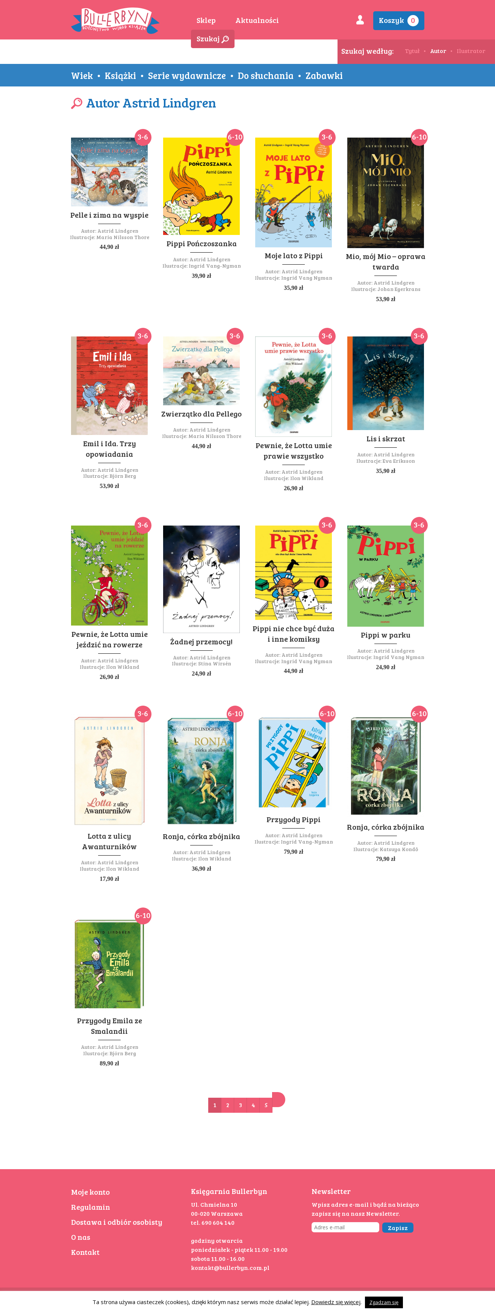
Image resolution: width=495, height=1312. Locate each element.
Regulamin (90, 1206)
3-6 (143, 136)
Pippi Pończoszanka (202, 243)
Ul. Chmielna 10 (214, 1204)
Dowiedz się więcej (335, 1302)
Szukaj (213, 38)
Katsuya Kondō (399, 849)
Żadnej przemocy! (201, 641)
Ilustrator (471, 51)
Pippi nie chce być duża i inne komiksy (294, 633)
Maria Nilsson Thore (122, 237)
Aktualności (257, 20)
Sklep (206, 20)
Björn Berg (122, 475)
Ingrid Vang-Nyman (215, 265)
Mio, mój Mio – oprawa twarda (385, 261)
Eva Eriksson (399, 460)
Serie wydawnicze (187, 75)
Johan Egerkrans (399, 288)
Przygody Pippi (293, 819)
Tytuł (412, 51)
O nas (80, 1237)
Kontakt (85, 1252)
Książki (120, 75)
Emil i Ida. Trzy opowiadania (109, 448)
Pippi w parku (385, 634)
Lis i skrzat (385, 438)
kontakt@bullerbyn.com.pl (230, 1267)
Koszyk (399, 20)
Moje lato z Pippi (294, 255)
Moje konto (90, 1191)
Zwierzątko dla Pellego (201, 413)
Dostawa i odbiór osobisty (116, 1222)
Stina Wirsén (214, 663)
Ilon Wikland (307, 478)
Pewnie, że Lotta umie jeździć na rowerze (109, 639)
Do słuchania (266, 75)
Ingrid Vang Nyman (306, 277)
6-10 (235, 136)
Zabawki (324, 75)
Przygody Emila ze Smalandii (109, 1025)
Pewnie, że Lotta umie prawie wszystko (294, 450)
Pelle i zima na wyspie (109, 214)
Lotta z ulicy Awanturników (109, 840)
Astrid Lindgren (117, 230)
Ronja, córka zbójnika (201, 836)
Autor (438, 51)
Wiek (82, 75)
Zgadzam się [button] (383, 1302)
